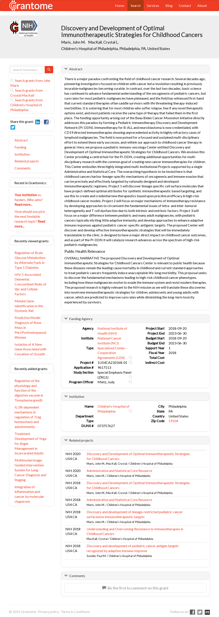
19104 (173, 421)
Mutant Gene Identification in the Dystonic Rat (29, 306)
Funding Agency (81, 319)
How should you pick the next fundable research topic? (30, 218)
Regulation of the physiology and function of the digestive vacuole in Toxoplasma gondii (29, 390)
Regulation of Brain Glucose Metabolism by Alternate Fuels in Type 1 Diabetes (30, 260)
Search (136, 5)
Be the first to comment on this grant (135, 588)
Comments (23, 168)
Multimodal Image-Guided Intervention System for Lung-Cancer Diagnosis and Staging (30, 470)
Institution (22, 154)
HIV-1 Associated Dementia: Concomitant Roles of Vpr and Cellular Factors (30, 284)
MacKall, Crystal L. (103, 42)
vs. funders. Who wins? (29, 200)
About (202, 5)
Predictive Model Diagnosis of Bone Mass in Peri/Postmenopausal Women (30, 327)
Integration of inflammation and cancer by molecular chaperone (29, 494)
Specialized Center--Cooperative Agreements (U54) (112, 353)
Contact (185, 5)
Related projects (27, 161)
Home (119, 5)
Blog (169, 5)
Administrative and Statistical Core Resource (119, 471)
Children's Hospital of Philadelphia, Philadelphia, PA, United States (115, 48)
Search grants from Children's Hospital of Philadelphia (26, 105)
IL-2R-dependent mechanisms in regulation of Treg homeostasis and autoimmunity (28, 417)
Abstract (21, 140)
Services (153, 5)
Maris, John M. (73, 42)
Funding (20, 147)
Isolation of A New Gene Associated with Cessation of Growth (30, 349)
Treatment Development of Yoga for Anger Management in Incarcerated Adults (30, 443)
